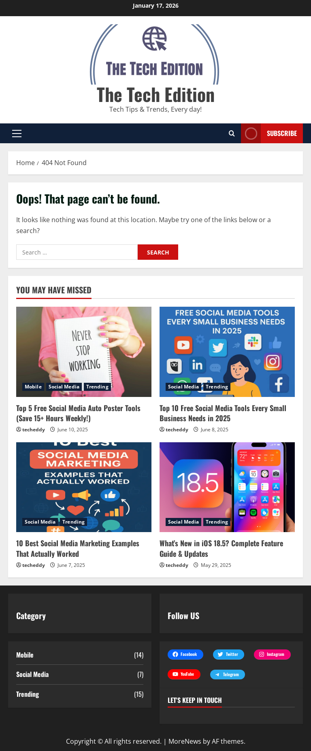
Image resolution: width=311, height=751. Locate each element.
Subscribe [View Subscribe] (269, 133)
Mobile (33, 386)
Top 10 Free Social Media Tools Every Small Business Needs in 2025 (223, 413)
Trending (97, 386)
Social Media (64, 386)
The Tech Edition (156, 94)
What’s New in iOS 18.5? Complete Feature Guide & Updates (221, 548)
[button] (17, 133)
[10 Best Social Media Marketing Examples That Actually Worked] (83, 487)
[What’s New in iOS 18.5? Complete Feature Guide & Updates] (227, 487)
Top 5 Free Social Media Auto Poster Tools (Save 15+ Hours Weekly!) (78, 413)
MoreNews (184, 741)
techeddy (33, 429)
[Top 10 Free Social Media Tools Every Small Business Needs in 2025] (227, 352)
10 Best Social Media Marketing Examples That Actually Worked (77, 548)
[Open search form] (232, 133)
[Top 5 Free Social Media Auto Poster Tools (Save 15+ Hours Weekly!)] (83, 352)
